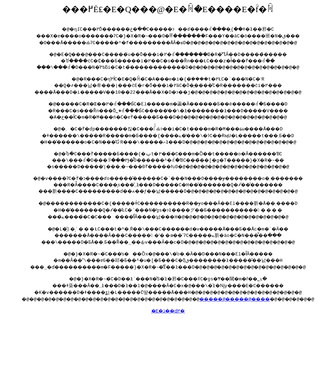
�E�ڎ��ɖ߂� (168, 323)
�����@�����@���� (244, 310)
